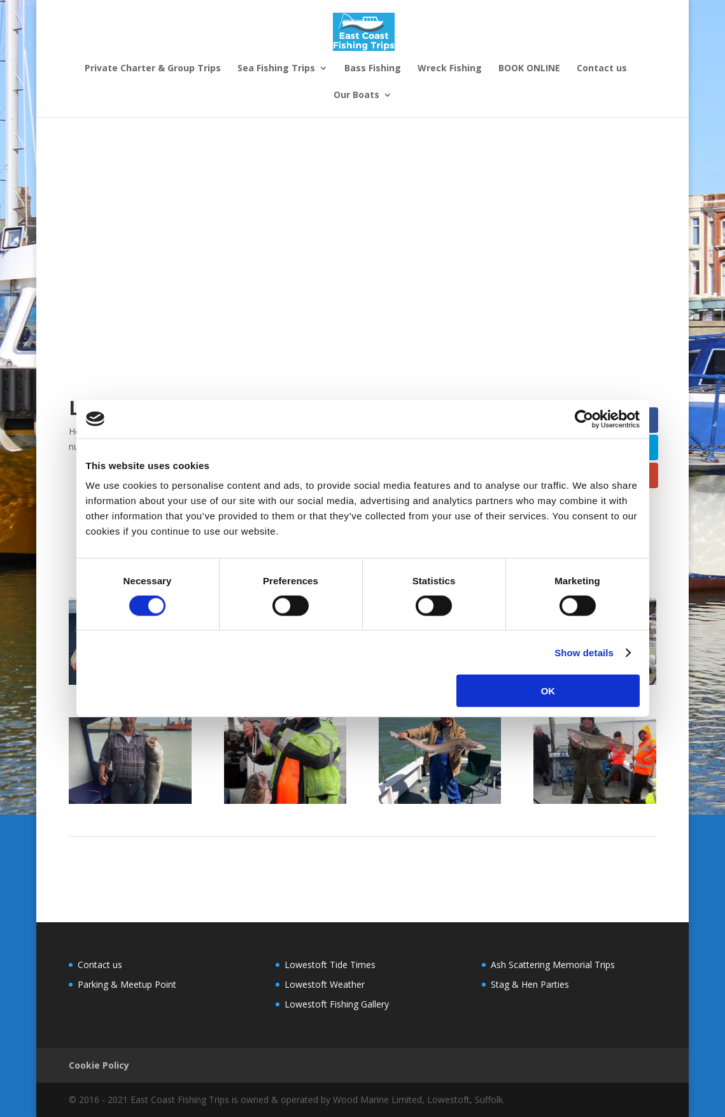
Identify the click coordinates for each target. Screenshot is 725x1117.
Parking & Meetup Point (127, 984)
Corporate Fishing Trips (117, 120)
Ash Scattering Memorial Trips (553, 965)
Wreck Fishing (450, 69)
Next (638, 851)
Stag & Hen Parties (420, 120)
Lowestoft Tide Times (330, 965)
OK (548, 690)
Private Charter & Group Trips (153, 69)
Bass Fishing (372, 69)
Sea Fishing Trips (276, 69)
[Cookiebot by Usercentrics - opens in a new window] (584, 418)
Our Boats (356, 95)
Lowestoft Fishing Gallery (337, 1004)
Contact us (602, 69)
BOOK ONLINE (529, 69)
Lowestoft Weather (325, 984)
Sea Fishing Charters (322, 120)
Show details (584, 652)
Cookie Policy (99, 1065)
